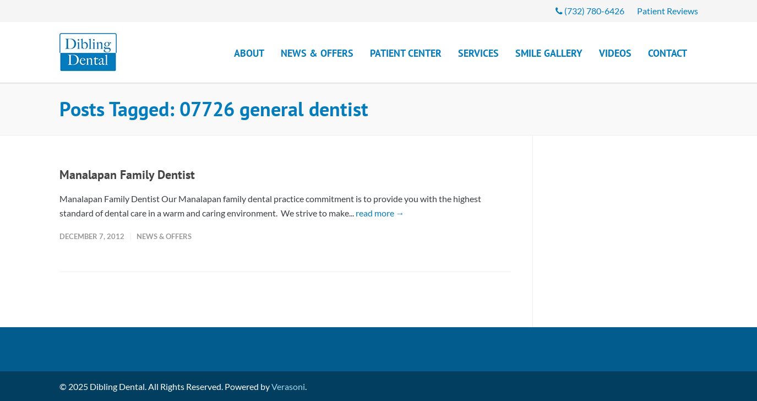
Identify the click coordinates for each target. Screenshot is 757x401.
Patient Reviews (667, 11)
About (249, 53)
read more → (380, 213)
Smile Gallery (548, 53)
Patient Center (406, 53)
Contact (667, 53)
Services (478, 53)
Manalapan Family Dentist (127, 174)
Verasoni (288, 386)
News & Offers (317, 53)
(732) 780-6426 (590, 11)
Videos (615, 53)
